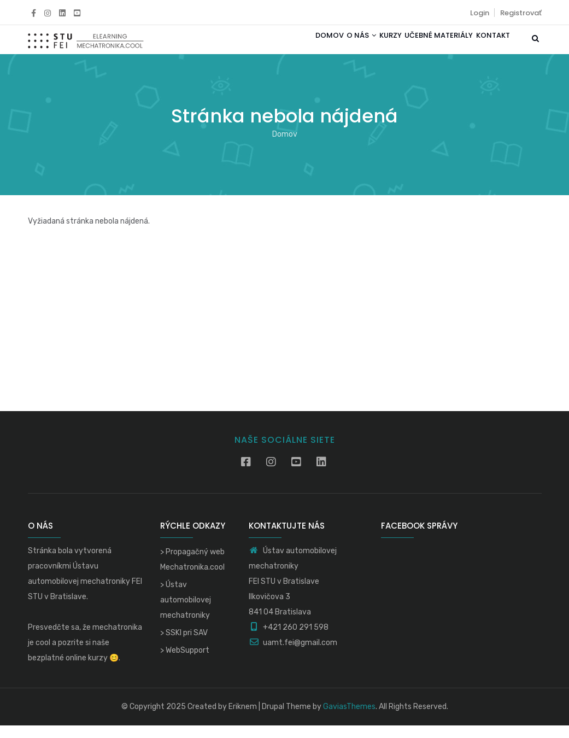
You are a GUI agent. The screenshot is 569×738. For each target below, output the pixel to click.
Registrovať (521, 13)
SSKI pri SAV (187, 645)
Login (479, 13)
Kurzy (371, 45)
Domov (294, 45)
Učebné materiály (427, 45)
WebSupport (187, 662)
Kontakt (489, 45)
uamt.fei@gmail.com (293, 655)
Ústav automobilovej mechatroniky (185, 612)
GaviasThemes (349, 719)
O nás (334, 45)
